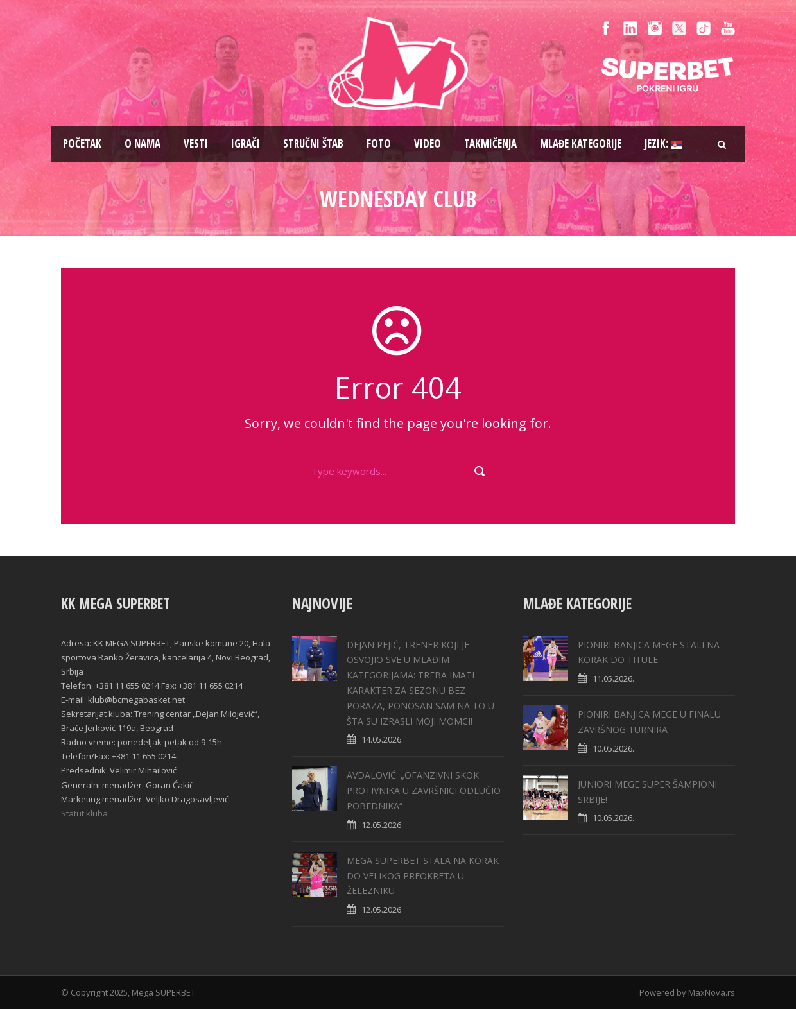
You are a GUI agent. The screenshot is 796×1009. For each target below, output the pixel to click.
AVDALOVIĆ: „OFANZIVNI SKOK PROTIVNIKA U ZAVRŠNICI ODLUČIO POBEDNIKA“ (424, 790)
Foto (379, 143)
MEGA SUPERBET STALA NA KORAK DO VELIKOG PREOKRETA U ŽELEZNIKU (423, 875)
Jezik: (663, 143)
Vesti (196, 143)
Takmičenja (490, 143)
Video (427, 143)
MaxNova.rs (711, 992)
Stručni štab (313, 143)
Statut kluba (84, 813)
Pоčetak (82, 143)
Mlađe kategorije (580, 143)
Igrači (245, 143)
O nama (142, 143)
